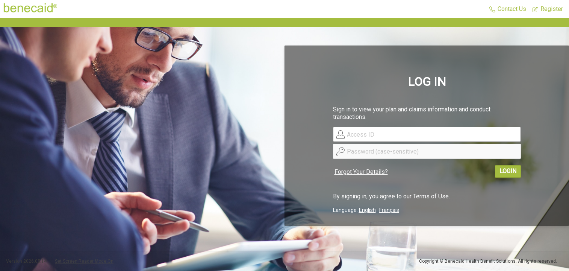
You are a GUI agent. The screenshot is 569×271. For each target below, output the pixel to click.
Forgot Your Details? (361, 171)
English (367, 210)
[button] (507, 9)
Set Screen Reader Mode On (84, 261)
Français (389, 210)
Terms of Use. (431, 196)
